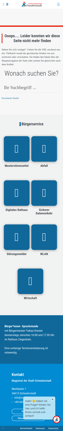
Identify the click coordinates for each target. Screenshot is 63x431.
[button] (3, 4)
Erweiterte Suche (10, 98)
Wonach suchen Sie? (31, 73)
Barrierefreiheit (26, 428)
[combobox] (31, 88)
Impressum (40, 428)
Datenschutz (53, 428)
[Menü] (58, 4)
